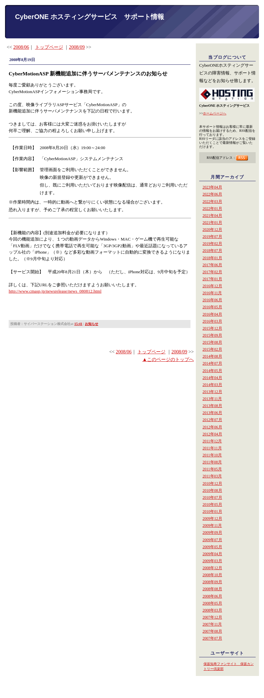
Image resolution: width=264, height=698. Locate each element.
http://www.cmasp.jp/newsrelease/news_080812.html (55, 291)
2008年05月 (212, 603)
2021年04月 (212, 216)
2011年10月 (212, 455)
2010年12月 (212, 483)
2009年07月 (212, 540)
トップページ (49, 47)
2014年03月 (212, 385)
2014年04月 (212, 378)
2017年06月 (212, 265)
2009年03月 (212, 561)
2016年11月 (212, 293)
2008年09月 (212, 582)
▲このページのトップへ (168, 359)
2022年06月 (212, 194)
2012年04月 (212, 434)
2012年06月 (212, 427)
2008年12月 (212, 568)
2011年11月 (212, 448)
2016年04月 (212, 314)
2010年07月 (212, 497)
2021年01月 (212, 223)
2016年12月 (212, 286)
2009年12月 (212, 518)
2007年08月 (212, 631)
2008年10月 (212, 575)
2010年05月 (212, 504)
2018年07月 (212, 251)
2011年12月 (212, 441)
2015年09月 (212, 335)
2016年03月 (212, 321)
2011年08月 (212, 462)
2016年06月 (212, 300)
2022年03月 (212, 202)
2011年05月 (212, 469)
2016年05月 (212, 307)
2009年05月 (212, 547)
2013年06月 (212, 413)
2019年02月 (212, 244)
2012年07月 (212, 420)
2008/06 (21, 47)
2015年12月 (212, 328)
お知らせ (91, 324)
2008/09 (77, 47)
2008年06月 (212, 596)
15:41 (78, 324)
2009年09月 (212, 533)
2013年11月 (212, 399)
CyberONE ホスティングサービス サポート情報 (89, 16)
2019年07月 (212, 237)
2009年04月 (212, 554)
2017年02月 (212, 272)
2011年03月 (212, 476)
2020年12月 (212, 230)
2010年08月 (212, 490)
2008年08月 (212, 589)
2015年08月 (212, 342)
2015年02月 (212, 349)
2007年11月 (212, 624)
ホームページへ (214, 113)
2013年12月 (212, 392)
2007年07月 (212, 638)
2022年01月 (212, 209)
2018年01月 (212, 258)
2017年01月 (212, 279)
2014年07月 (212, 363)
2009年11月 (212, 526)
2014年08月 (212, 356)
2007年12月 (212, 617)
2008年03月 (212, 610)
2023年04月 (212, 187)
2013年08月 (212, 406)
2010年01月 (212, 511)
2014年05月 (212, 371)
